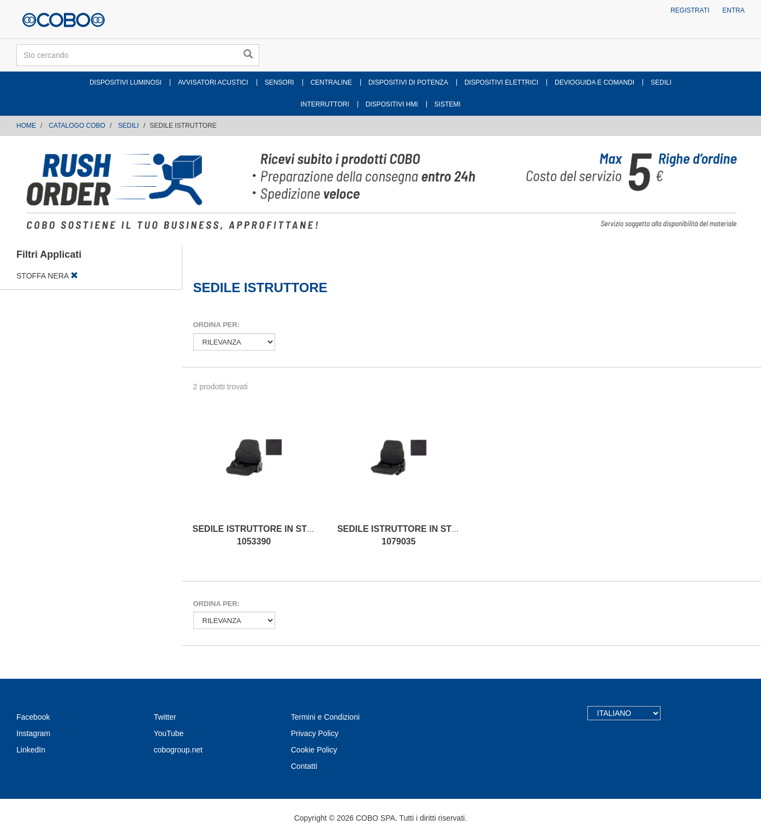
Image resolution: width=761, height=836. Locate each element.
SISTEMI (448, 104)
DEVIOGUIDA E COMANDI (594, 82)
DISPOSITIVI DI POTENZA (408, 82)
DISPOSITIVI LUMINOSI (126, 82)
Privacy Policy (314, 733)
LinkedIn (30, 749)
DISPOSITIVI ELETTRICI (501, 82)
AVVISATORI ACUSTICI (213, 82)
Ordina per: (216, 325)
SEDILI (661, 82)
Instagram (33, 733)
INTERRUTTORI (324, 104)
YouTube (168, 733)
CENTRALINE (331, 82)
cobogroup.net (178, 749)
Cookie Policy (314, 749)
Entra (733, 10)
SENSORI (279, 82)
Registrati (689, 10)
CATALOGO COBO (77, 125)
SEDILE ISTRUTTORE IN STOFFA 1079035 (406, 535)
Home (26, 125)
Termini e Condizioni (325, 717)
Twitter (164, 717)
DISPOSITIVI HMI (392, 104)
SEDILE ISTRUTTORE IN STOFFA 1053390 (261, 535)
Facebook (33, 717)
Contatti (304, 766)
